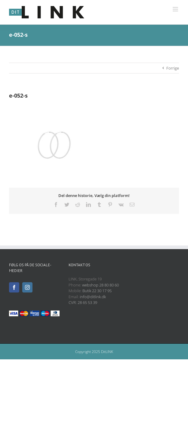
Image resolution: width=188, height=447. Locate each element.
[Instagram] (27, 287)
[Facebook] (14, 287)
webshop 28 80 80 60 (100, 285)
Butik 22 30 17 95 (97, 290)
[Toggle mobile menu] (176, 9)
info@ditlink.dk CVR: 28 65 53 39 (87, 299)
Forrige (172, 68)
